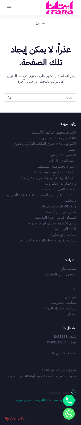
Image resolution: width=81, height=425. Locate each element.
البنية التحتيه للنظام (62, 161)
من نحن (70, 297)
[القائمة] (9, 7)
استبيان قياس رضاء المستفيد (55, 217)
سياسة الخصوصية (63, 302)
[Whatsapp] (69, 414)
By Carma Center (18, 419)
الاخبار (71, 314)
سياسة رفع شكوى (63, 234)
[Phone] (69, 400)
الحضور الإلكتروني (63, 155)
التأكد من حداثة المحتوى (59, 138)
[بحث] (40, 24)
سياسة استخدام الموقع (60, 308)
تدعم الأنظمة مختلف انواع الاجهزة (52, 223)
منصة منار (68, 268)
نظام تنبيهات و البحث (61, 212)
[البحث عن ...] (45, 97)
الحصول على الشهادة (61, 274)
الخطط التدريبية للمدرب (59, 189)
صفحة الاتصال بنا (64, 353)
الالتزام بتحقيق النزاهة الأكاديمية (53, 132)
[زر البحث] (9, 97)
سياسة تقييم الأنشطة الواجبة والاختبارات (47, 240)
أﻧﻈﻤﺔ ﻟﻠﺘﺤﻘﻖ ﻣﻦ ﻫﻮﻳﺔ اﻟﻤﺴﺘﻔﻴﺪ (53, 172)
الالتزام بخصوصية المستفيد (57, 166)
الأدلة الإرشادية (65, 229)
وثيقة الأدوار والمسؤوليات (58, 206)
